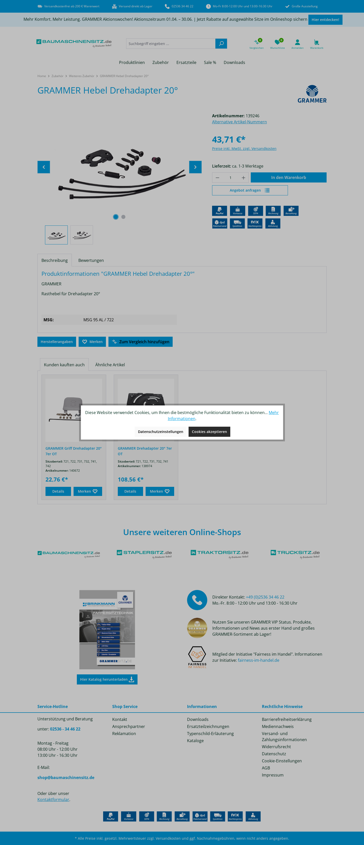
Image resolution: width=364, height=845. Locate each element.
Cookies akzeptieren (209, 431)
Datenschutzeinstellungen (160, 431)
